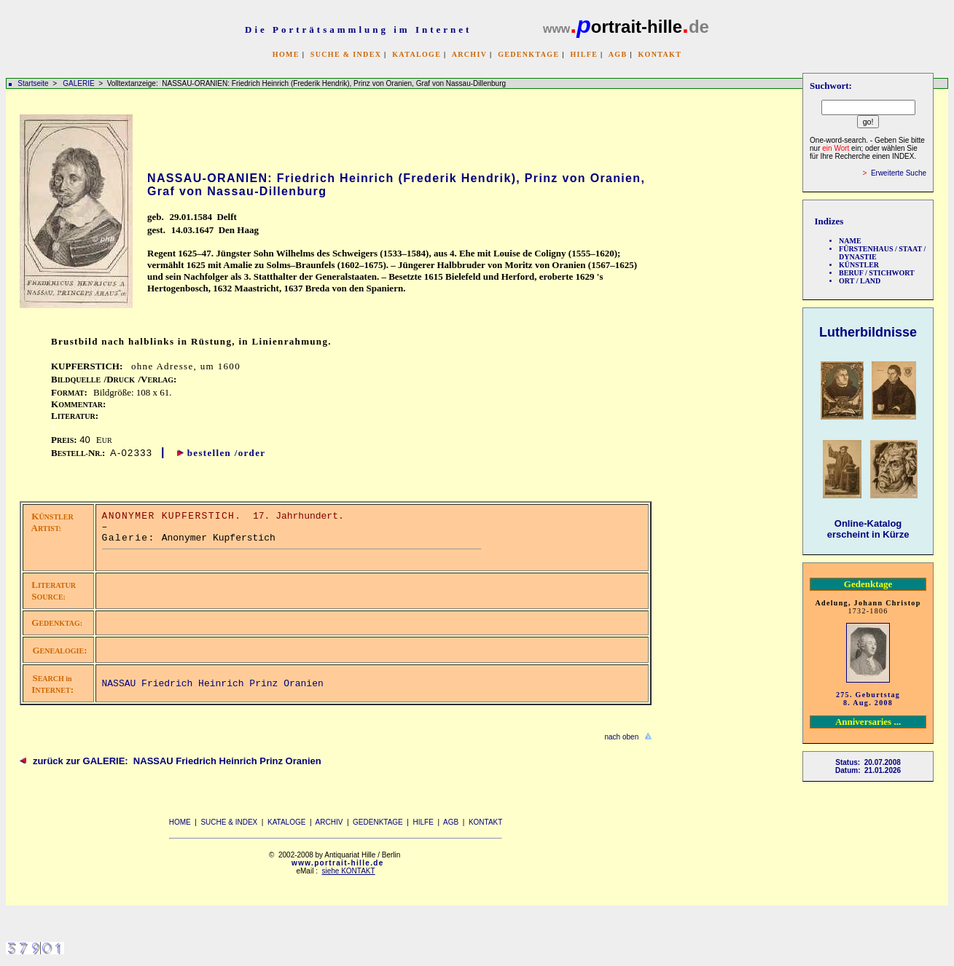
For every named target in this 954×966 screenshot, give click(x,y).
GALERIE (79, 83)
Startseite (32, 83)
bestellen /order (226, 452)
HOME (286, 54)
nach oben (621, 737)
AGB (618, 54)
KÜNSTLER (859, 265)
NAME (850, 241)
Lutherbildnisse (868, 332)
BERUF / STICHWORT (877, 273)
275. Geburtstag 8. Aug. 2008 (868, 699)
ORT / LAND (859, 281)
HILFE (584, 54)
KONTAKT (659, 54)
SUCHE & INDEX (345, 54)
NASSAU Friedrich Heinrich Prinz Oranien (213, 683)
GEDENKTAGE (528, 54)
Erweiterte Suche (898, 173)
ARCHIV (469, 54)
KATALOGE (416, 54)
